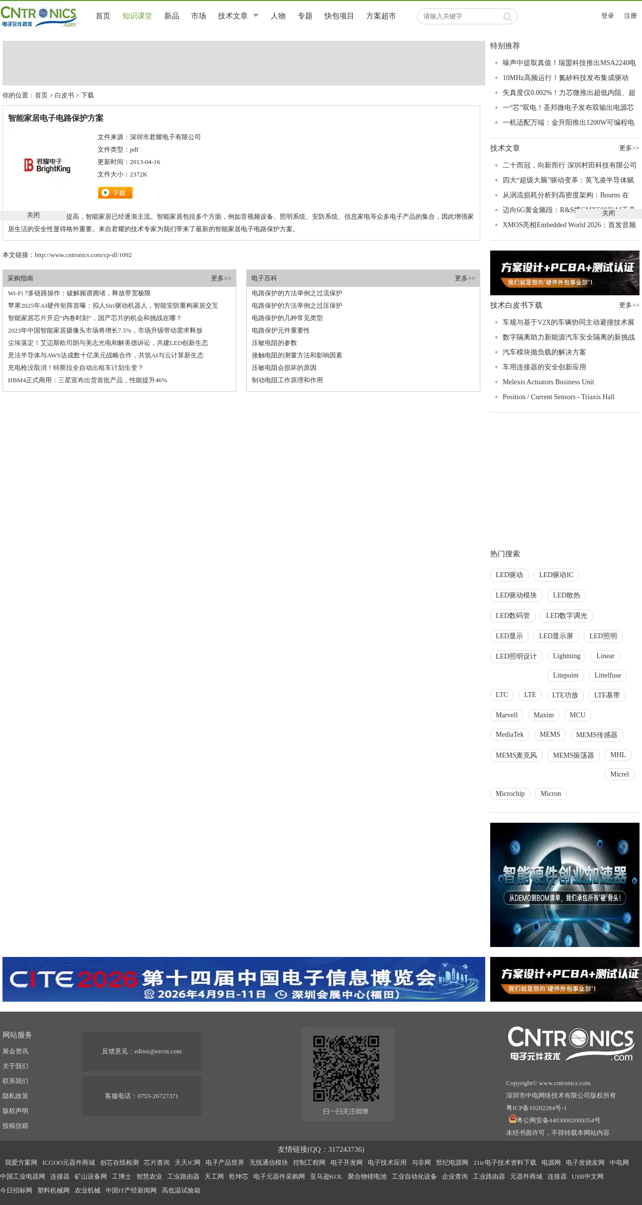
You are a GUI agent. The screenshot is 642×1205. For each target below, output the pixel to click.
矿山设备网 (91, 1176)
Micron (550, 793)
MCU (578, 715)
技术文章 (233, 16)
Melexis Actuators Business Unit (548, 382)
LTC (502, 694)
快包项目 (339, 16)
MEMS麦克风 (516, 755)
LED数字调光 (566, 615)
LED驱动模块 (516, 595)
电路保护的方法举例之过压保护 (297, 305)
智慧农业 (149, 1176)
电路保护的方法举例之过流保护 (297, 293)
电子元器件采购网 (279, 1176)
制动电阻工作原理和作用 (287, 380)
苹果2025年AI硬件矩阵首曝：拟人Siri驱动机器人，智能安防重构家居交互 (113, 305)
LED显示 (509, 636)
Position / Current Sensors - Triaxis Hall (559, 397)
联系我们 (15, 1081)
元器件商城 (526, 1176)
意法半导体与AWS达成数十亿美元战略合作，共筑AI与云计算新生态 (106, 355)
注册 (630, 15)
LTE (530, 694)
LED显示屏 (556, 636)
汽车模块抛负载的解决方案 (544, 352)
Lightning (566, 656)
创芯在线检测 (119, 1162)
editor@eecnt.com (158, 1051)
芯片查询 (157, 1162)
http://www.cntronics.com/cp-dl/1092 (83, 254)
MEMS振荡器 (573, 755)
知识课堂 (137, 16)
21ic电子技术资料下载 (504, 1162)
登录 (607, 15)
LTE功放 (565, 695)
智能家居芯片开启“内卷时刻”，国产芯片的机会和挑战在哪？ (95, 318)
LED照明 (603, 636)
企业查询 (455, 1176)
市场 (198, 16)
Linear (605, 656)
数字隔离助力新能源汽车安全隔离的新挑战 (569, 337)
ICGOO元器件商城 (68, 1162)
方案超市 (381, 16)
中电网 (619, 1162)
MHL (618, 755)
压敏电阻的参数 (274, 342)
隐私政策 (15, 1096)
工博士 (121, 1176)
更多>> (221, 278)
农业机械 (88, 1190)
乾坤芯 (238, 1176)
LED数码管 (513, 615)
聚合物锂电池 (367, 1176)
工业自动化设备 (414, 1176)
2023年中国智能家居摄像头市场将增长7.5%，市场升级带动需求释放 (105, 330)
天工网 (214, 1176)
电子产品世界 (225, 1162)
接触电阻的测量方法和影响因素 (297, 355)
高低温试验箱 (181, 1190)
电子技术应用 (387, 1162)
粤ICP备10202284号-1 (536, 1108)
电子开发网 (346, 1162)
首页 (103, 16)
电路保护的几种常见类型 (287, 318)
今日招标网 (16, 1190)
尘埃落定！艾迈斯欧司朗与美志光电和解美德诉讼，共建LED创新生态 (108, 342)
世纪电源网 (452, 1162)
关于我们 (15, 1066)
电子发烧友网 (585, 1162)
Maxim (543, 715)
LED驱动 (509, 575)
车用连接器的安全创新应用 (544, 367)
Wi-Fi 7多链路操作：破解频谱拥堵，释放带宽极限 (79, 293)
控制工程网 (309, 1162)
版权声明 (15, 1111)
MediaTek (510, 734)
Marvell (507, 715)
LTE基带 (607, 695)
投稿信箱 (15, 1125)
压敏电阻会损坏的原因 (284, 367)
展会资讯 (15, 1051)
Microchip (510, 793)
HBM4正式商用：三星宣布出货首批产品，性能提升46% (87, 380)
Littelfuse (608, 675)
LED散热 (566, 595)
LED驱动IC (556, 575)
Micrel (619, 774)
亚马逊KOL (326, 1176)
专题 (305, 16)
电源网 (551, 1162)
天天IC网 (188, 1162)
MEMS (550, 734)
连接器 (60, 1176)
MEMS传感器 (597, 735)
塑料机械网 (53, 1190)
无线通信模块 (268, 1162)
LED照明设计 (516, 656)
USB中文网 (588, 1176)
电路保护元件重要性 (281, 330)
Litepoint (565, 675)
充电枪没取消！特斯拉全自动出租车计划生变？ (76, 367)
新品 (171, 16)
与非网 (421, 1162)
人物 (278, 16)
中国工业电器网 (22, 1176)
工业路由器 (183, 1176)
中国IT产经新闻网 (131, 1190)
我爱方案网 (21, 1162)
